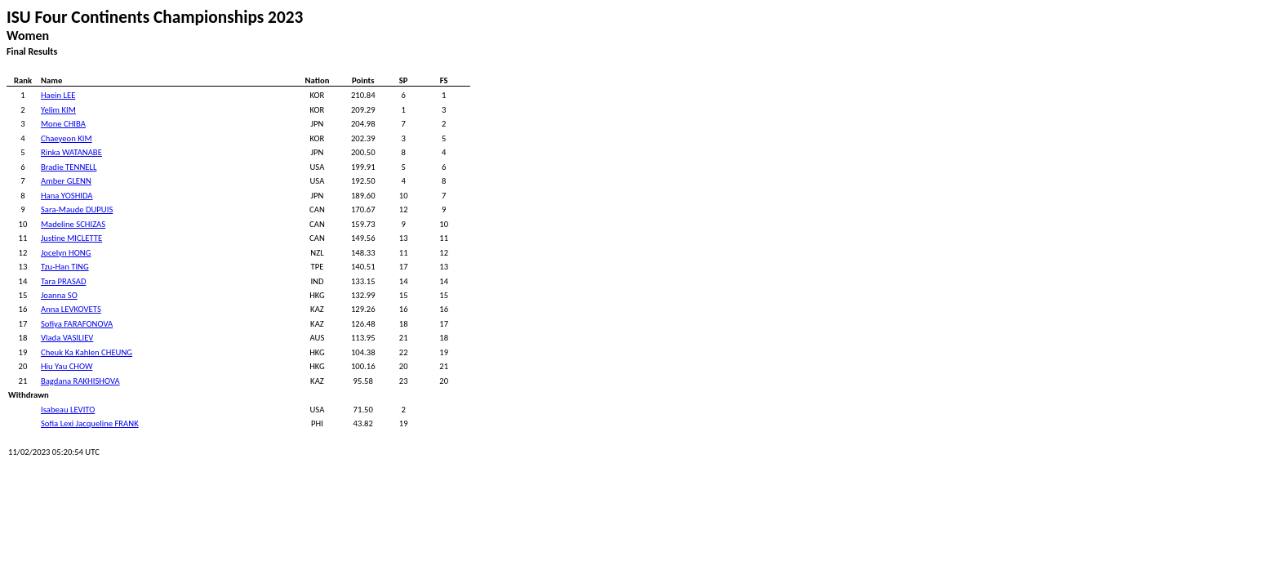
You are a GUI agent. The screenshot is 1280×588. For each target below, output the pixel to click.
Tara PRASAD (63, 281)
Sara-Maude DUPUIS (77, 209)
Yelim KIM (58, 110)
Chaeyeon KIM (66, 138)
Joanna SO (59, 295)
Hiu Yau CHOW (66, 366)
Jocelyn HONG (66, 252)
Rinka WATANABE (71, 152)
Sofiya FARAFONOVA (77, 323)
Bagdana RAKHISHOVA (80, 381)
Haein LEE (58, 95)
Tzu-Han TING (65, 266)
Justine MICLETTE (71, 238)
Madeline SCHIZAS (73, 224)
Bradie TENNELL (68, 167)
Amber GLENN (66, 181)
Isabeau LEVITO (68, 409)
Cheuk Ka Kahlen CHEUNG (86, 352)
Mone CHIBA (63, 123)
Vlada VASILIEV (67, 337)
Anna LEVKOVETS (71, 309)
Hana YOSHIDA (67, 195)
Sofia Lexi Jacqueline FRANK (90, 423)
